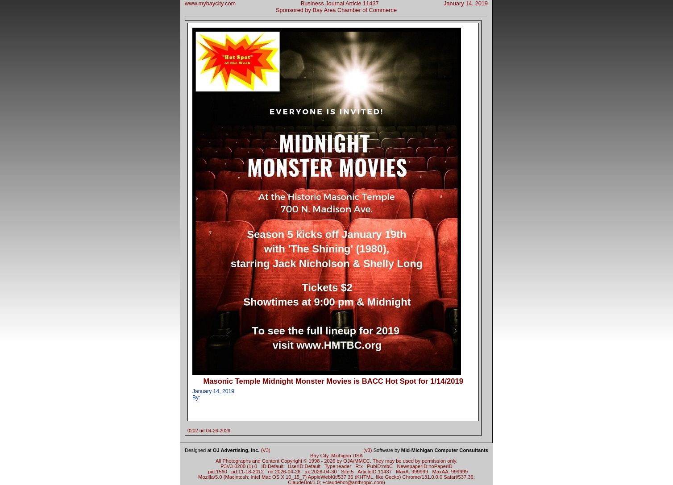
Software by (431, 450)
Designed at (222, 450)
